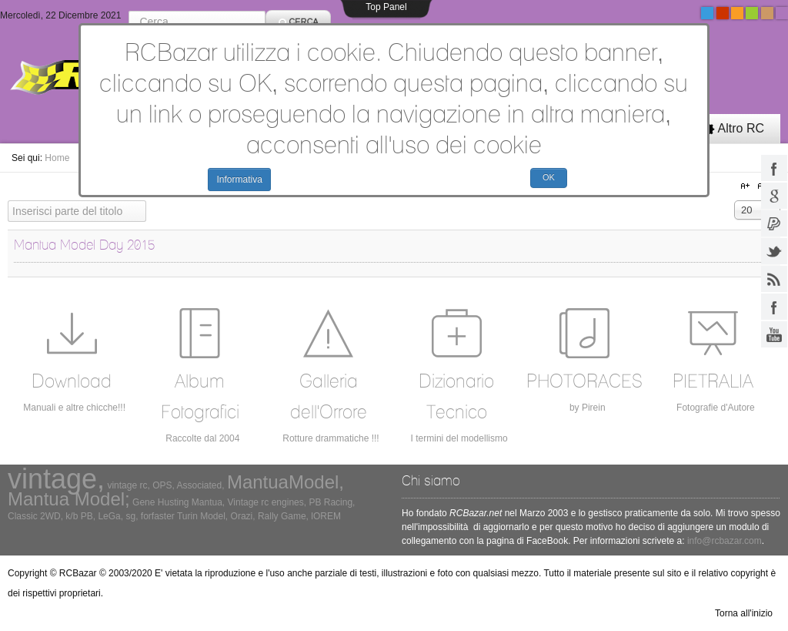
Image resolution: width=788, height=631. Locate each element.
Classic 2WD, (35, 516)
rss (774, 279)
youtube (774, 334)
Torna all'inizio (744, 613)
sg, (131, 516)
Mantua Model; (69, 498)
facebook (774, 168)
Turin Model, (202, 516)
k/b (71, 516)
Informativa (239, 179)
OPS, (163, 485)
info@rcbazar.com (724, 540)
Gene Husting (160, 502)
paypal (774, 223)
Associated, (201, 485)
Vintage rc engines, (267, 502)
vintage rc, (128, 485)
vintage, (56, 479)
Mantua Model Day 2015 (84, 245)
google (774, 196)
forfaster (158, 516)
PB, (88, 516)
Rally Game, (283, 516)
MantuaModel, (285, 482)
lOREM (326, 516)
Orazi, (243, 516)
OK (549, 177)
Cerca (298, 23)
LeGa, (110, 516)
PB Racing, (332, 502)
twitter (774, 251)
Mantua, (208, 502)
